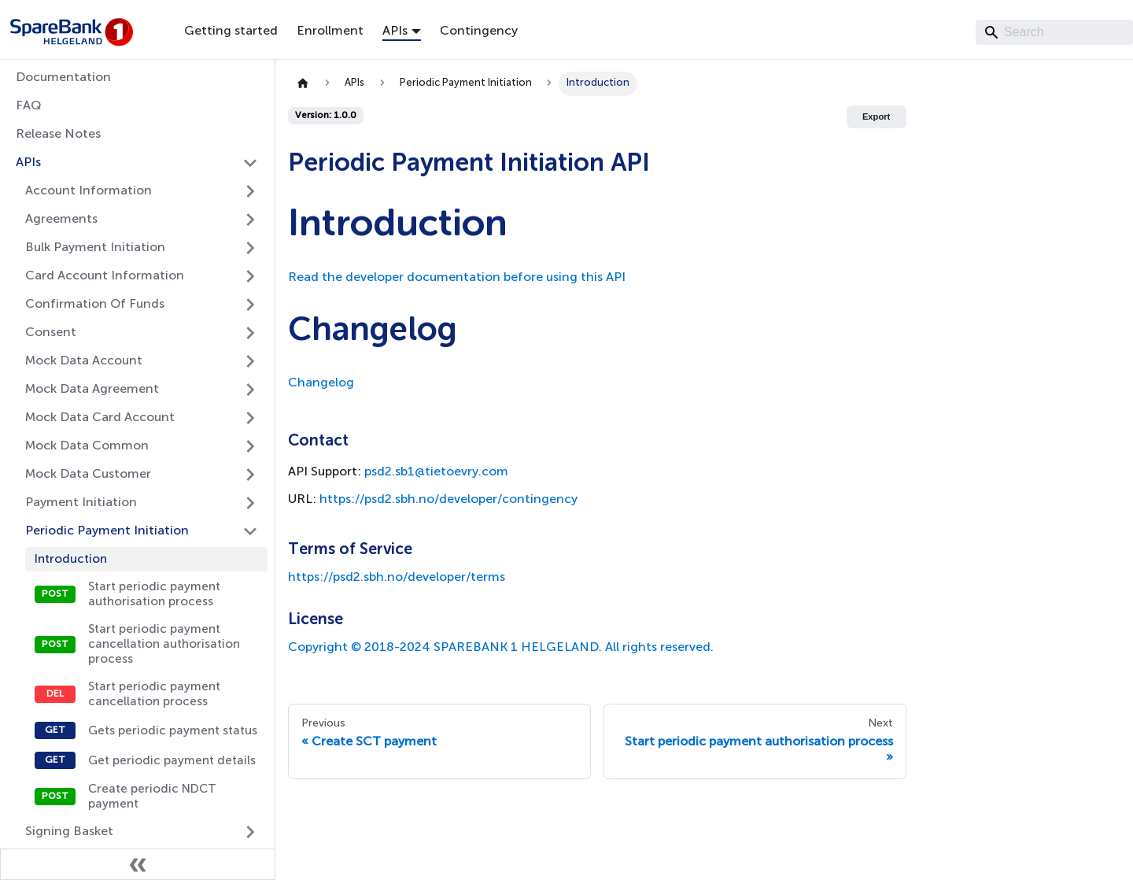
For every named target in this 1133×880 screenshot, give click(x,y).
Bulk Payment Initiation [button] (95, 248)
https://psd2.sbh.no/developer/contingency (448, 500)
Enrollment (330, 31)
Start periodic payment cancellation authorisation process (164, 644)
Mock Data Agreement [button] (92, 389)
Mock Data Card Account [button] (100, 418)
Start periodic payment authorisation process (154, 594)
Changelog (321, 383)
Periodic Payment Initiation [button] (107, 531)
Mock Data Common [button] (87, 446)
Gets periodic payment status (172, 731)
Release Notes (58, 134)
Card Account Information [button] (104, 276)
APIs (28, 163)
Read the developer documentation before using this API (457, 278)
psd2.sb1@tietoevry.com (436, 472)
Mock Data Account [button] (83, 361)
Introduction (71, 559)
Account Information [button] (88, 191)
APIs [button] (395, 31)
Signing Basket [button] (69, 832)
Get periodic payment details (172, 761)
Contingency (479, 31)
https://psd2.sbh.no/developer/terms (396, 577)
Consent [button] (50, 333)
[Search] (1054, 32)
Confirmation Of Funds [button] (94, 304)
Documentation (63, 78)
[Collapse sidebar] (137, 864)
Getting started (231, 31)
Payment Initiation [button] (81, 503)
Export (876, 116)
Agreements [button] (61, 219)
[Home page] (303, 84)
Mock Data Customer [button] (88, 474)
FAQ (29, 106)
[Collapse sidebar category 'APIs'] (250, 163)
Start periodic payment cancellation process (154, 694)
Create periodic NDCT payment (152, 796)
